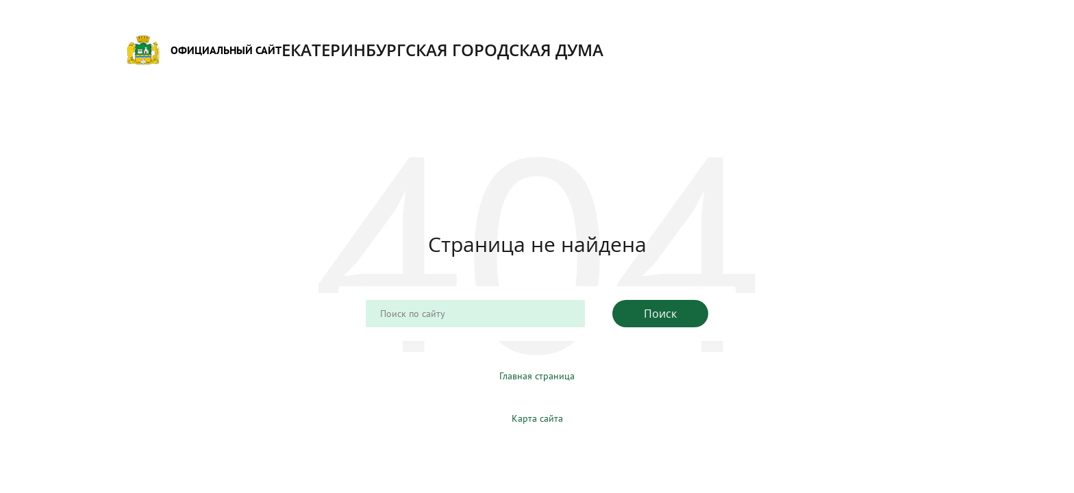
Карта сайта (537, 418)
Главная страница (537, 376)
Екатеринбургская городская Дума (364, 50)
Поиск (660, 313)
